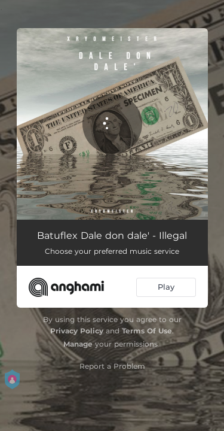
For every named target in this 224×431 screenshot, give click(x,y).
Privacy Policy (76, 330)
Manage (78, 343)
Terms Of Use (147, 330)
